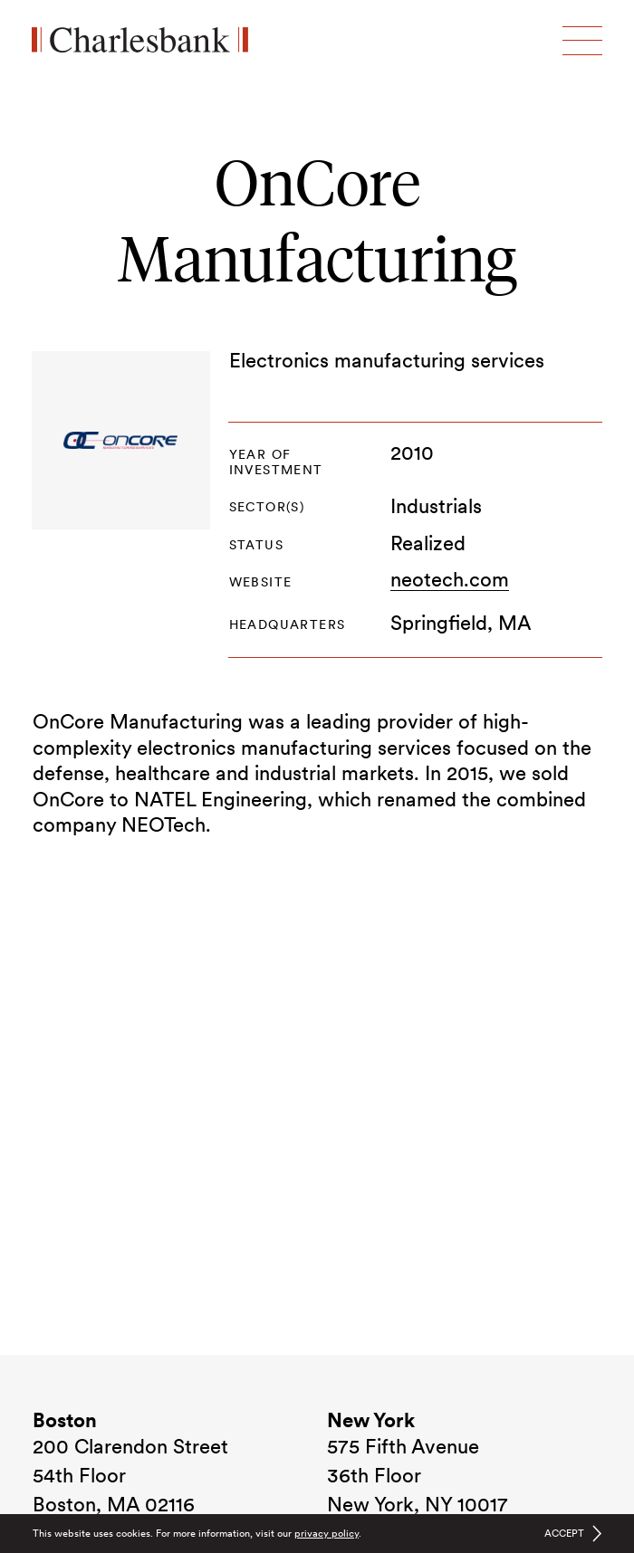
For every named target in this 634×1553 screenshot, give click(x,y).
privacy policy (326, 1533)
